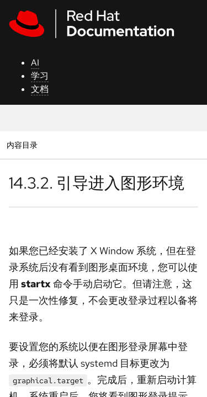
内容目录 (22, 145)
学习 (40, 76)
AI (35, 62)
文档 (40, 89)
